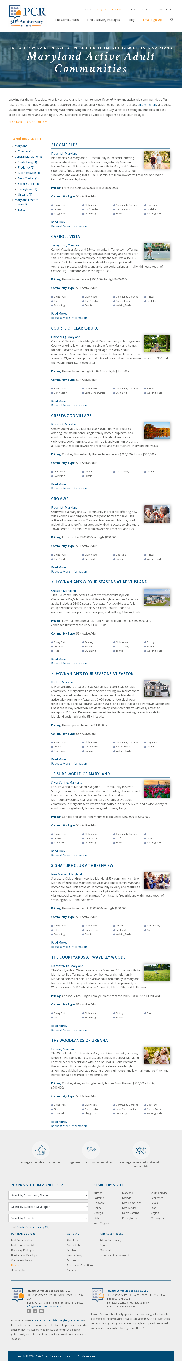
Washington (158, 1218)
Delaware (99, 1203)
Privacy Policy (74, 1255)
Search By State (109, 1185)
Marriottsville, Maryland (67, 966)
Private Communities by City (33, 1227)
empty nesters (147, 105)
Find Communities (67, 20)
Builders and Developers (25, 1255)
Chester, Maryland (63, 591)
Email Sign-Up (152, 20)
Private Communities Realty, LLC (127, 1290)
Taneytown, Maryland (65, 245)
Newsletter (17, 1265)
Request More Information (69, 226)
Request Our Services (111, 9)
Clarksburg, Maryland (65, 337)
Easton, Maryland (62, 682)
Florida (98, 1208)
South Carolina (159, 1193)
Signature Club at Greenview (82, 865)
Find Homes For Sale (23, 1245)
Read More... (59, 222)
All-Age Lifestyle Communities (40, 1152)
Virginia (155, 1213)
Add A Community (110, 1240)
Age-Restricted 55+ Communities (91, 1152)
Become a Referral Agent (114, 1255)
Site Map (72, 1250)
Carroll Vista (65, 236)
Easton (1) (24, 210)
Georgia (98, 1213)
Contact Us (73, 1245)
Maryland (21, 146)
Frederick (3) (26, 167)
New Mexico (129, 1208)
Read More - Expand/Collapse (29, 122)
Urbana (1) (25, 194)
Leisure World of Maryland (80, 773)
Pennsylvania (129, 1218)
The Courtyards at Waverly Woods (88, 957)
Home (88, 9)
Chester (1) (25, 151)
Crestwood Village (71, 415)
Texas (154, 1203)
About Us (165, 9)
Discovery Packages (22, 1250)
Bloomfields (64, 144)
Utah (153, 1208)
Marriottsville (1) (29, 173)
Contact (148, 9)
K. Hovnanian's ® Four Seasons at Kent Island (99, 581)
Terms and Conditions (80, 1265)
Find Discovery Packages (103, 20)
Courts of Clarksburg (75, 328)
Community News (21, 1260)
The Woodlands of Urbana (79, 1040)
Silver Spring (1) (28, 184)
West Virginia (101, 1223)
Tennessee (157, 1198)
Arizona (98, 1193)
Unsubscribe (18, 1270)
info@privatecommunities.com (44, 1306)
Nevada (126, 1198)
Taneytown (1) (27, 189)
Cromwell (62, 498)
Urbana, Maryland (63, 1049)
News (133, 9)
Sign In (104, 1245)
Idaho (97, 1218)
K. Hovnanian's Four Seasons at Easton (92, 673)
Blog (131, 20)
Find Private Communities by (36, 1185)
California (99, 1198)
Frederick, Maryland (64, 154)
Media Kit (105, 1250)
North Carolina (130, 1213)
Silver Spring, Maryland (66, 783)
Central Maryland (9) (28, 157)
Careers (71, 1270)
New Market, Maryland (66, 874)
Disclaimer (73, 1260)
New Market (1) (28, 178)
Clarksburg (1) (27, 162)
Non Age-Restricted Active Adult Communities (141, 1154)
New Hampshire (131, 1203)
